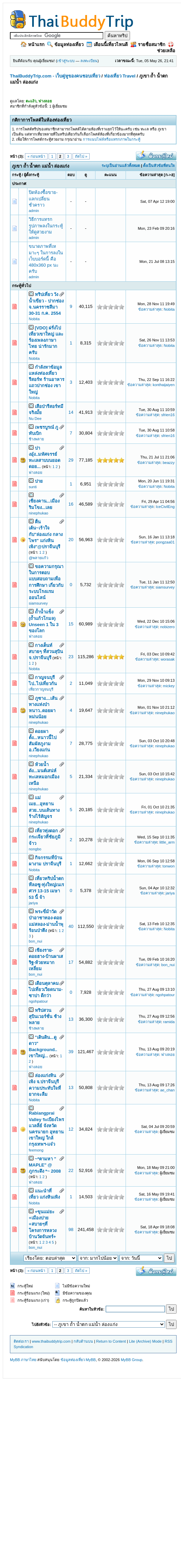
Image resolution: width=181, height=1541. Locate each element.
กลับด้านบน (83, 1341)
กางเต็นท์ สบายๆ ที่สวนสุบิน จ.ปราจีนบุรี (46, 651)
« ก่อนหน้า (36, 156)
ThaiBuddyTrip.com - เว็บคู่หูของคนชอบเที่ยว (55, 76)
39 (70, 1051)
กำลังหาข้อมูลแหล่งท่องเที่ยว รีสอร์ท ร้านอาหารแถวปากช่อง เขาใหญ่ (46, 380)
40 (70, 926)
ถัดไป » (81, 156)
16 (70, 504)
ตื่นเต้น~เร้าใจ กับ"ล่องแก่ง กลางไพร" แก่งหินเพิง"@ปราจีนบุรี (46, 534)
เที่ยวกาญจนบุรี (41, 689)
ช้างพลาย (36, 439)
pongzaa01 (165, 542)
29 (70, 460)
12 (70, 1129)
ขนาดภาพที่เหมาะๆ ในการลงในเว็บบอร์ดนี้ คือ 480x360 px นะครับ (46, 259)
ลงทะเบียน (89, 61)
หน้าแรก (32, 44)
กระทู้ (16, 175)
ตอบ (71, 175)
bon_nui (35, 941)
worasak (167, 659)
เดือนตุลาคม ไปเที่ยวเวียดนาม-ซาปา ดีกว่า (46, 989)
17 (70, 962)
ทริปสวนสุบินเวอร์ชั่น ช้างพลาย (45, 1016)
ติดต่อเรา (21, 1341)
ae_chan (167, 1090)
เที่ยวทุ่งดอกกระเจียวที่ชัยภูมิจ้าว (45, 837)
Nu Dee (35, 418)
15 (70, 623)
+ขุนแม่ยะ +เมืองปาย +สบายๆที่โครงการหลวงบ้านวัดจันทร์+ (42, 1224)
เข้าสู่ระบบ (66, 61)
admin (34, 211)
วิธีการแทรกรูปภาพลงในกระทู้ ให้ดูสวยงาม (46, 225)
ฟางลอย (35, 472)
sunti (33, 487)
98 (70, 1229)
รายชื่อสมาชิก (148, 44)
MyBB (91, 1360)
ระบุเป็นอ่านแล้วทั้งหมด (121, 166)
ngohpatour (38, 1001)
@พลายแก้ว (38, 558)
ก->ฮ (169, 175)
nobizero (167, 627)
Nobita (34, 319)
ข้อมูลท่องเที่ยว (65, 44)
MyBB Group (131, 1360)
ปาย (39, 481)
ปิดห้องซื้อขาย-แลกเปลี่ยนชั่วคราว (43, 198)
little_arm (167, 842)
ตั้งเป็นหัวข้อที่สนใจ (158, 166)
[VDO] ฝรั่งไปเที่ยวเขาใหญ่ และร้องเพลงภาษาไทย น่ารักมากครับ (46, 340)
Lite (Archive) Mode (145, 1341)
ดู (86, 175)
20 (70, 539)
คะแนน (110, 175)
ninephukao (38, 513)
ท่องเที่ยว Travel (119, 76)
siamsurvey (38, 603)
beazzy (168, 463)
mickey (168, 686)
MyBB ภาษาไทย (23, 1360)
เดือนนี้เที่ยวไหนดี (107, 44)
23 (70, 656)
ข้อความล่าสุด (151, 175)
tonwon (168, 866)
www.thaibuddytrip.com (51, 1341)
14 (70, 412)
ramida (169, 1022)
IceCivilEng (165, 507)
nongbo (35, 849)
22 (70, 1170)
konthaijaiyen (163, 385)
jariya (33, 903)
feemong (36, 1150)
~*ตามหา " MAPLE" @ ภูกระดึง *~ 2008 (45, 1165)
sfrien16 (167, 415)
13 (70, 1019)
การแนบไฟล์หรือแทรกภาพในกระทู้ (111, 139)
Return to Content (111, 1341)
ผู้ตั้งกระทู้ (31, 175)
